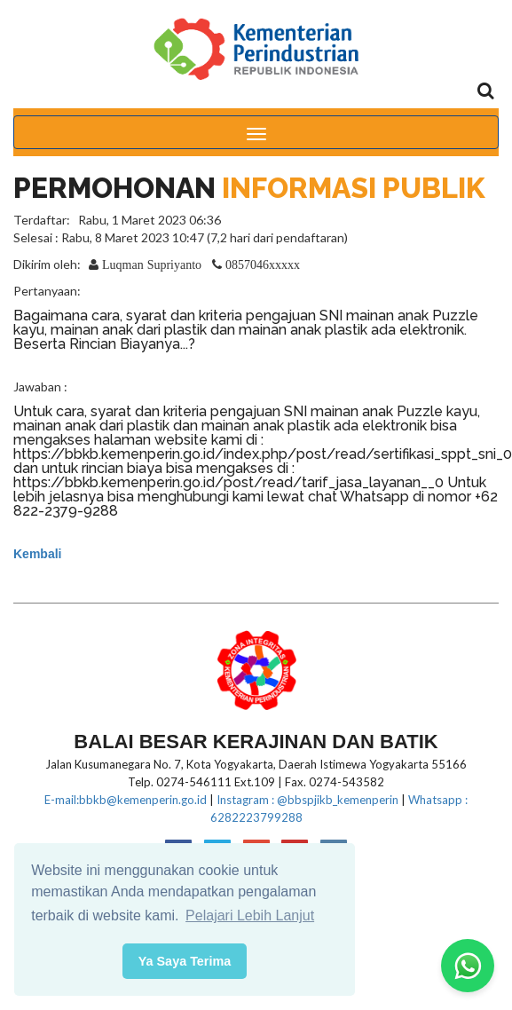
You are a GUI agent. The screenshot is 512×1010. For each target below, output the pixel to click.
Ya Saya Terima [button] (185, 961)
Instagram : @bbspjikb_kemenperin (307, 800)
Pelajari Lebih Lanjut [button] (249, 915)
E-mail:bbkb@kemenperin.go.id (125, 800)
